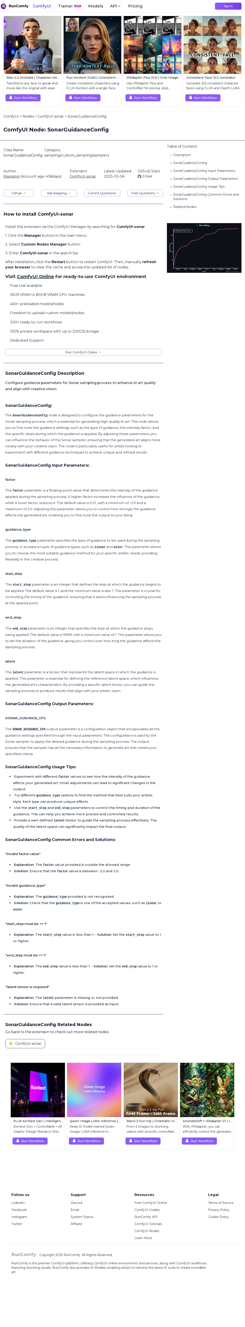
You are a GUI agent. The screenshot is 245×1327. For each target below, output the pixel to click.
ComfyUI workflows (191, 1263)
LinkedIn (18, 1203)
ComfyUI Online (35, 276)
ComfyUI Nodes (146, 1231)
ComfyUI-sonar (51, 116)
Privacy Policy (218, 1210)
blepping (12, 176)
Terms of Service (221, 1203)
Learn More (143, 1238)
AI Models (98, 1268)
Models (95, 6)
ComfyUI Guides (147, 1210)
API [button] (115, 6)
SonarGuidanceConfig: (190, 163)
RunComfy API (146, 1217)
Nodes (28, 116)
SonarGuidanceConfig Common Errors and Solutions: (206, 197)
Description (182, 155)
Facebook (19, 1210)
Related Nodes (184, 207)
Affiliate (76, 1224)
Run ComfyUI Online (83, 352)
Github (18, 193)
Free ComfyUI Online (150, 1203)
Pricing (135, 6)
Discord (76, 1203)
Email (75, 1210)
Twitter (16, 1224)
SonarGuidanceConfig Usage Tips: (199, 187)
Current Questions (102, 193)
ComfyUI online (105, 1263)
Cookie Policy (218, 1217)
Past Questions (145, 193)
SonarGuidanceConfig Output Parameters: (205, 179)
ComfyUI (42, 6)
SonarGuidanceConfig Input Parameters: (204, 171)
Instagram (19, 1217)
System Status (82, 1217)
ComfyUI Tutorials (148, 1224)
